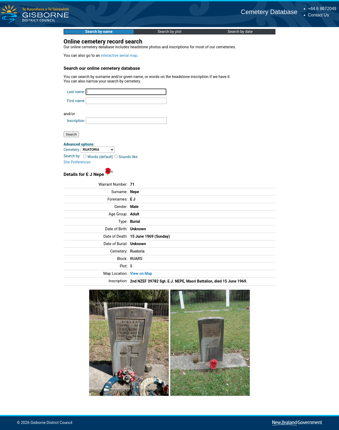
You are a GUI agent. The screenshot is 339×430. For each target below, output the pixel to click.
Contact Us (318, 15)
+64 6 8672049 (322, 8)
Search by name (99, 31)
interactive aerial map (119, 55)
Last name (75, 92)
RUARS (136, 259)
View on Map (141, 273)
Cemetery (71, 149)
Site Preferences (77, 162)
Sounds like (126, 157)
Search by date (240, 31)
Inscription (75, 121)
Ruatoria (137, 251)
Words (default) (98, 157)
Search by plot (170, 31)
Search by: (72, 156)
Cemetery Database (269, 11)
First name (75, 101)
